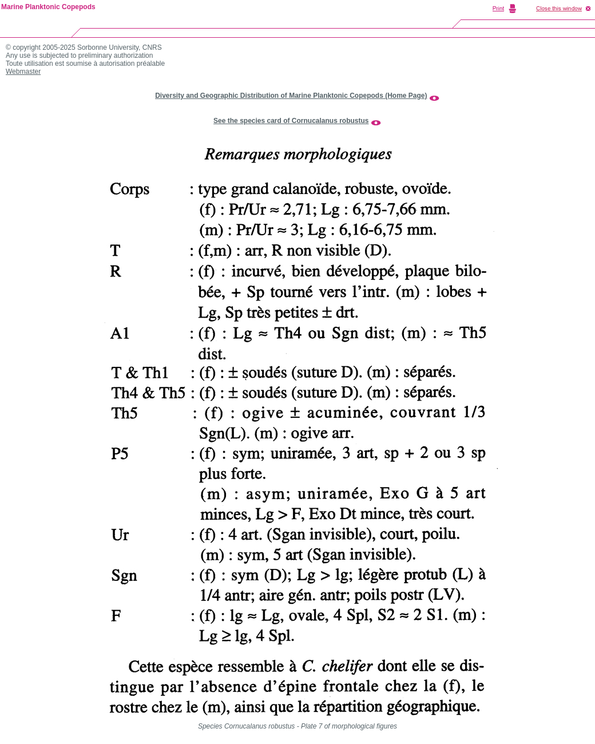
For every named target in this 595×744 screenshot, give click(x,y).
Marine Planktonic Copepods (48, 7)
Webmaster (23, 72)
